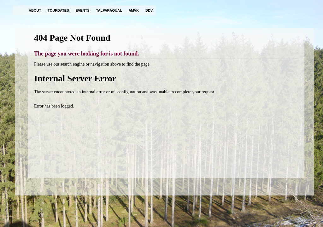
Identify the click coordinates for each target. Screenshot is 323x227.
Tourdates (58, 10)
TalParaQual (109, 10)
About (35, 10)
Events (83, 10)
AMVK (134, 10)
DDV (149, 10)
